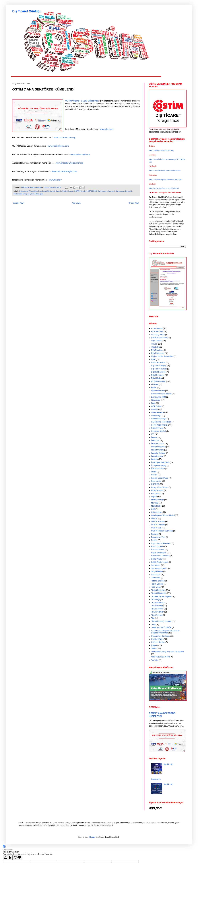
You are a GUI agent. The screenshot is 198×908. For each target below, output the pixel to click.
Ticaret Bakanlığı (158, 590)
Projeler (154, 540)
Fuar (153, 403)
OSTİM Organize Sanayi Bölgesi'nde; (82, 101)
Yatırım (154, 648)
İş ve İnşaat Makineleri (46, 191)
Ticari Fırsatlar (157, 606)
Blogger (92, 837)
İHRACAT (155, 440)
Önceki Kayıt (133, 203)
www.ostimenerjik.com (80, 154)
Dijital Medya (156, 378)
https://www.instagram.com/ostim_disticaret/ (165, 179)
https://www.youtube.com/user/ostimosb (164, 188)
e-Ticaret (154, 384)
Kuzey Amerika (157, 490)
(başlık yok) (168, 764)
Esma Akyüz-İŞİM (158, 397)
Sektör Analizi (156, 559)
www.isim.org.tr (107, 129)
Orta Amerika (156, 512)
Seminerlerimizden (158, 568)
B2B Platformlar (157, 353)
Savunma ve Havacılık (124, 191)
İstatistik (154, 459)
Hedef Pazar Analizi (159, 425)
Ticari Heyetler (157, 609)
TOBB (153, 624)
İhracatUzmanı (157, 456)
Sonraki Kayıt (18, 203)
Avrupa (154, 344)
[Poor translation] (17, 857)
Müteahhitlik (156, 506)
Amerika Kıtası (157, 331)
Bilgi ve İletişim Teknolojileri (162, 356)
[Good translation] (7, 857)
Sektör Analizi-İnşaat (159, 562)
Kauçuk (58, 191)
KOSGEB (155, 484)
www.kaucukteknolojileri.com (65, 171)
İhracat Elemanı (157, 444)
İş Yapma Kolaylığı (158, 465)
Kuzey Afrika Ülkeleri (159, 487)
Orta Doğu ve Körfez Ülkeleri (163, 515)
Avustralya (155, 347)
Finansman (155, 400)
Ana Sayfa (76, 203)
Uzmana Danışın (158, 642)
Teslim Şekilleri (157, 584)
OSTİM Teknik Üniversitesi (162, 531)
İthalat (153, 472)
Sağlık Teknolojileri (158, 553)
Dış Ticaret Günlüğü (26, 11)
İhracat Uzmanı (157, 450)
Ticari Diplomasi (157, 603)
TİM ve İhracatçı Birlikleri (161, 621)
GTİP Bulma (156, 406)
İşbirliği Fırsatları (158, 468)
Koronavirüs (156, 481)
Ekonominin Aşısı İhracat (161, 394)
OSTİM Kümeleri (80, 191)
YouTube (154, 660)
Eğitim (153, 387)
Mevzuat (154, 503)
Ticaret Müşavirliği (158, 593)
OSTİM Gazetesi (158, 521)
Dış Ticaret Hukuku (159, 369)
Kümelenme (156, 494)
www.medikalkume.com (58, 146)
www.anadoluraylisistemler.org (69, 163)
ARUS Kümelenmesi (159, 338)
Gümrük (154, 409)
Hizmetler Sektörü (158, 431)
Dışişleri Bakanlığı (158, 372)
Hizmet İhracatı (157, 428)
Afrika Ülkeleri (157, 328)
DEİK (153, 359)
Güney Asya (156, 416)
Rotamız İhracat (157, 550)
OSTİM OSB (92, 191)
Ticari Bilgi (155, 599)
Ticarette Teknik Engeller (161, 596)
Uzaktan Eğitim (157, 639)
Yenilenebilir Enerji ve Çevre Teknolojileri (28, 194)
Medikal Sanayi (67, 191)
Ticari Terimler (157, 615)
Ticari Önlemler (157, 612)
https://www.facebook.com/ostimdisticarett (165, 171)
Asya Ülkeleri (156, 341)
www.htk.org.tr (55, 180)
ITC (152, 434)
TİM (152, 618)
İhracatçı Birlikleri (158, 453)
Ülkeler (154, 645)
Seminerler (155, 565)
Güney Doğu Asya (158, 419)
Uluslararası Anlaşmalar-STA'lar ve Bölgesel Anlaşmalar (165, 632)
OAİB (153, 509)
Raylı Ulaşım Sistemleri (106, 191)
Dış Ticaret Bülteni (158, 366)
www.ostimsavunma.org (64, 137)
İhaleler (154, 437)
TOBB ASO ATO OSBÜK (161, 627)
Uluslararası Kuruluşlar (160, 636)
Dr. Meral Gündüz (158, 381)
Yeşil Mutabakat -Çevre (160, 657)
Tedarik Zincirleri (158, 581)
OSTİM (154, 518)
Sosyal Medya (157, 571)
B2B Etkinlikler (157, 350)
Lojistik (154, 497)
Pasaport (155, 534)
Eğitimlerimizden (158, 391)
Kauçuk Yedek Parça (159, 478)
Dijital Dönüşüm (157, 375)
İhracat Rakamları (158, 447)
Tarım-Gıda (155, 578)
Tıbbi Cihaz (156, 587)
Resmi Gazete (157, 546)
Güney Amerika (157, 412)
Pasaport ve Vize (158, 537)
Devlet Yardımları (158, 363)
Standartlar (155, 575)
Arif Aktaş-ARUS (158, 335)
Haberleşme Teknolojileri (28, 191)
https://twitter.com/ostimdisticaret (161, 150)
